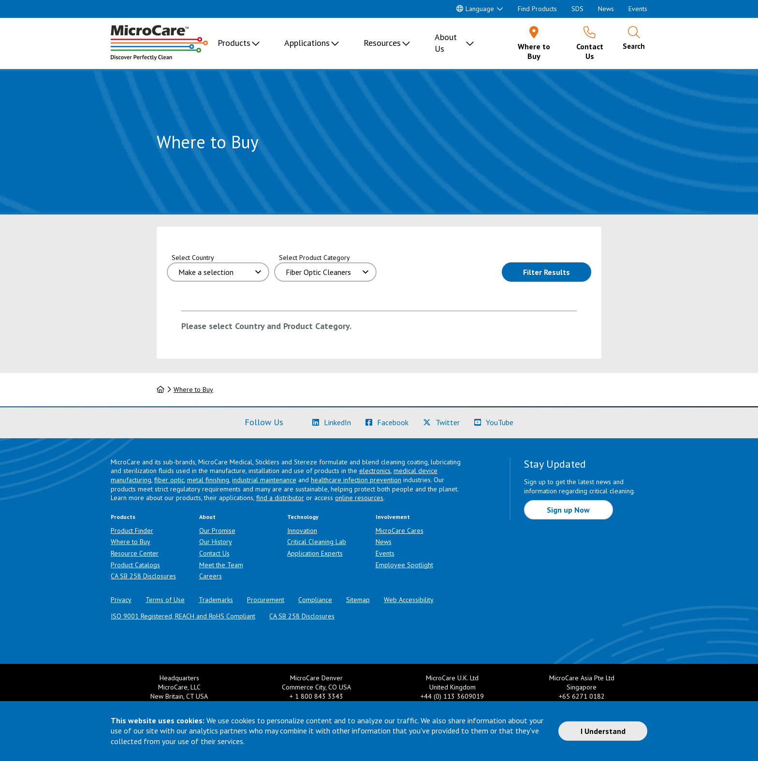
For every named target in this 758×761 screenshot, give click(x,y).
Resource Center (135, 553)
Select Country (193, 257)
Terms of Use (165, 599)
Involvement (393, 516)
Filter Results (557, 271)
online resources (359, 497)
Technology (303, 516)
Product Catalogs (135, 564)
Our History (215, 541)
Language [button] (475, 8)
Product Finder (132, 530)
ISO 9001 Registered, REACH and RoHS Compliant (183, 616)
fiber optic (169, 479)
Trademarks (216, 599)
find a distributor (280, 497)
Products (234, 42)
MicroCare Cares (399, 530)
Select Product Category (314, 257)
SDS (577, 8)
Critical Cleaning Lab (316, 541)
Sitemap (358, 599)
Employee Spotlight (404, 564)
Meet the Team (221, 564)
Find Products (537, 8)
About (207, 516)
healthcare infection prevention (356, 479)
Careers (210, 576)
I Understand (603, 731)
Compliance (315, 599)
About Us (446, 42)
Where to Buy (193, 389)
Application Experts (315, 553)
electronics (375, 470)
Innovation (302, 530)
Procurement (265, 599)
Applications (307, 42)
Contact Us (214, 553)
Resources (382, 42)
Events (637, 8)
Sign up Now (568, 510)
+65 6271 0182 (582, 696)
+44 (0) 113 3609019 (452, 696)
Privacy (121, 599)
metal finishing (208, 479)
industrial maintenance (264, 479)
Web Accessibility (409, 599)
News (606, 8)
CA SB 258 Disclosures (143, 576)
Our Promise (217, 530)
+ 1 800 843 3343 (316, 696)
